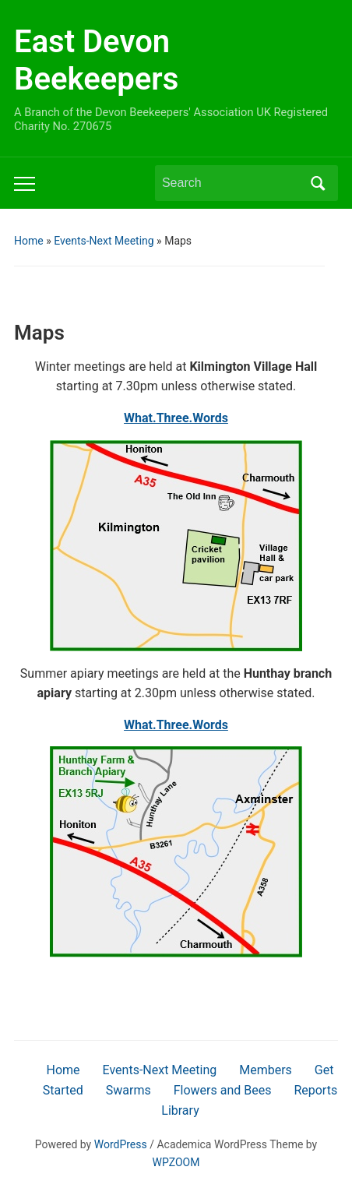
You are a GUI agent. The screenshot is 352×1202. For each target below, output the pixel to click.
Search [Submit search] (318, 183)
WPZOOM (176, 1162)
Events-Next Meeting (103, 240)
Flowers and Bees (223, 1090)
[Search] (232, 183)
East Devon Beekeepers (96, 60)
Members (265, 1070)
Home (29, 240)
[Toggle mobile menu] (24, 184)
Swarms (128, 1090)
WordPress (120, 1144)
